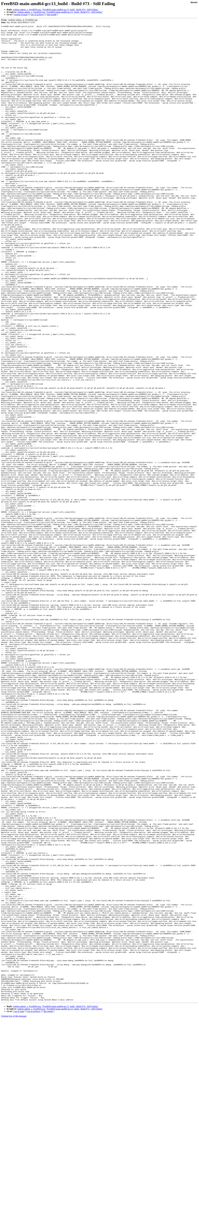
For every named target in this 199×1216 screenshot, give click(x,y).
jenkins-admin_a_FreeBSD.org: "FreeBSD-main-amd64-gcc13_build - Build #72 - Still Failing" (60, 12)
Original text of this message (14, 1211)
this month (51, 14)
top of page (19, 1206)
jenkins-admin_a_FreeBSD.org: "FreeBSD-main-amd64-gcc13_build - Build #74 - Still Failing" (55, 9)
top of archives (37, 14)
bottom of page (21, 14)
